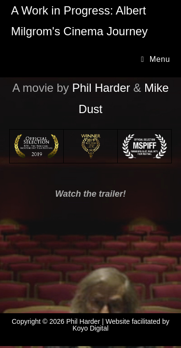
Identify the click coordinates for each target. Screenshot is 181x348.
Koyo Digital (90, 328)
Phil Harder (101, 87)
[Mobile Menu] (155, 59)
